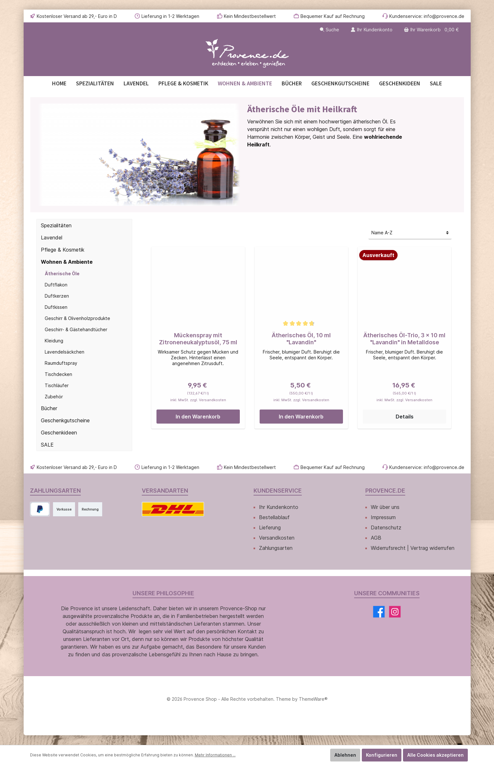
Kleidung (54, 340)
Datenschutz (386, 527)
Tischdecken (58, 374)
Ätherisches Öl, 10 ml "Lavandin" (301, 339)
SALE (47, 444)
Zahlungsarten (276, 548)
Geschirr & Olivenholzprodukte (77, 318)
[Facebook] (379, 612)
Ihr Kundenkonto (278, 507)
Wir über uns (385, 507)
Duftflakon (56, 284)
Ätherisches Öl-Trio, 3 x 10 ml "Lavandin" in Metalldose (404, 339)
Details (405, 416)
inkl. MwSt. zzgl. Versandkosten (198, 400)
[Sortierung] (410, 232)
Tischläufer (57, 385)
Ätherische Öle (62, 273)
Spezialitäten (56, 225)
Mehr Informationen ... (215, 755)
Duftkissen (56, 307)
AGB (376, 538)
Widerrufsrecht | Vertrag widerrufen (412, 548)
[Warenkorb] (432, 29)
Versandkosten (276, 538)
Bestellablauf (274, 517)
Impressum (383, 517)
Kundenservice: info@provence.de (426, 16)
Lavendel (51, 237)
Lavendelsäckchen (64, 352)
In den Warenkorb (198, 416)
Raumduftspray (61, 363)
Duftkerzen (57, 296)
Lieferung (270, 527)
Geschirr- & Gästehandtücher (76, 329)
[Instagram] (395, 612)
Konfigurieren (381, 755)
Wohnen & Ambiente (67, 262)
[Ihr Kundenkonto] (371, 29)
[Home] (59, 83)
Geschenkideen (59, 432)
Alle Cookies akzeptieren (435, 755)
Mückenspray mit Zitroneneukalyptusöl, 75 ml (198, 339)
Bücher (49, 408)
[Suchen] (329, 29)
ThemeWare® (313, 699)
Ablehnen (345, 755)
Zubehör (54, 396)
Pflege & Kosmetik (62, 249)
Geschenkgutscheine (65, 420)
